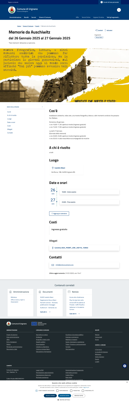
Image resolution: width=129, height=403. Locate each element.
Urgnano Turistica (98, 17)
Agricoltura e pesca (42, 335)
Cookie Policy (70, 375)
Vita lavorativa (70, 349)
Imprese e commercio (72, 337)
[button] (124, 366)
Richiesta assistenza (42, 377)
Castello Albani (60, 168)
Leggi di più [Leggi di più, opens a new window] (86, 387)
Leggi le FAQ (40, 370)
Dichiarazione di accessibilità (74, 380)
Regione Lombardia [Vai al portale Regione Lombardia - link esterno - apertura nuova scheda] (13, 2)
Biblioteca (98, 354)
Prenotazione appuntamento (44, 373)
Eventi (97, 359)
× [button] (127, 382)
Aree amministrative (13, 337)
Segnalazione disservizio (43, 375)
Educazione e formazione (43, 352)
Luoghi (97, 362)
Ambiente (39, 337)
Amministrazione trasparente (74, 370)
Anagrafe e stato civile (43, 339)
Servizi (33, 17)
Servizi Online (86, 17)
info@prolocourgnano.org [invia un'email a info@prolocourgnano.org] (64, 265)
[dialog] (64, 391)
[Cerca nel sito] (119, 10)
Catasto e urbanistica (42, 347)
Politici (9, 344)
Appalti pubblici (40, 342)
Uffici (77, 17)
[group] (20, 304)
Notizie (97, 335)
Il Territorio (98, 349)
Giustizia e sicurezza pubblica (74, 335)
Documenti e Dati (12, 349)
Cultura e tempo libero (43, 349)
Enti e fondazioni (12, 342)
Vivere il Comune (45, 17)
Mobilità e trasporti (71, 339)
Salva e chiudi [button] (50, 395)
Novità (26, 17)
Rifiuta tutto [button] (79, 395)
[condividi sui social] (99, 30)
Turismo (68, 347)
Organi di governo (12, 335)
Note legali (69, 377)
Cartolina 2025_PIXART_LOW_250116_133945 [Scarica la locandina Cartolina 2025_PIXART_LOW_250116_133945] (71, 247)
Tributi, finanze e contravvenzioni (76, 344)
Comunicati (98, 337)
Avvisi (97, 339)
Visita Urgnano (99, 357)
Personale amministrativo (14, 347)
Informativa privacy (71, 373)
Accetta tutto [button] (64, 395)
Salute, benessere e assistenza (75, 342)
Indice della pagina (25, 107)
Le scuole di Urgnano (101, 352)
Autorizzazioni (40, 344)
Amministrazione (15, 17)
